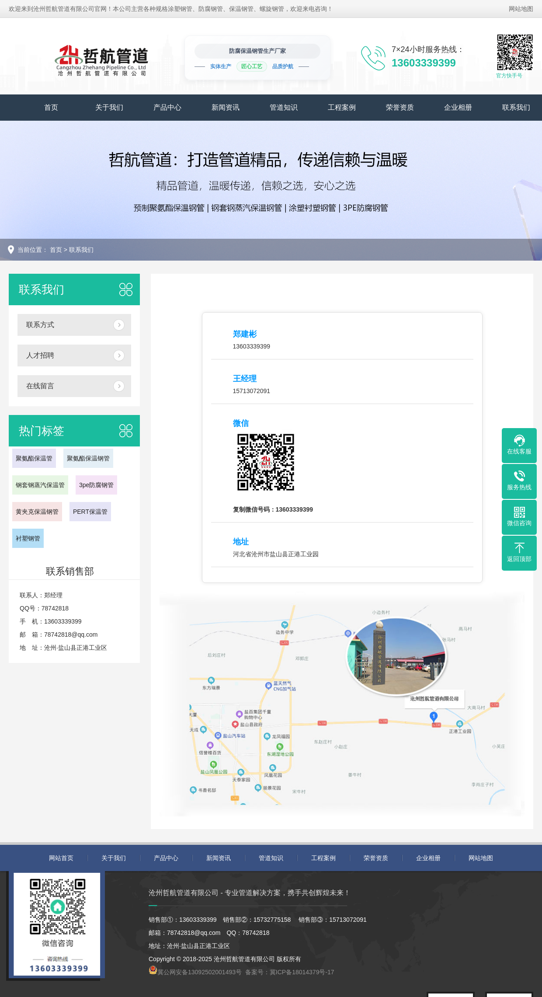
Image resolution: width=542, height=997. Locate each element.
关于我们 (109, 107)
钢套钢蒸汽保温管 (40, 484)
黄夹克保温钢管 (37, 511)
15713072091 (252, 390)
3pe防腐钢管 (96, 484)
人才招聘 (40, 355)
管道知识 (284, 107)
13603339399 (252, 346)
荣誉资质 (400, 107)
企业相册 (458, 107)
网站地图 (521, 8)
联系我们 (81, 249)
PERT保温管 (90, 511)
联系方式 (40, 324)
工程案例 (342, 107)
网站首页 (61, 857)
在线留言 (40, 386)
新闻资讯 (226, 107)
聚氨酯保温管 (34, 458)
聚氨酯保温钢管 (88, 458)
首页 (51, 107)
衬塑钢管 (28, 538)
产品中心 (167, 107)
